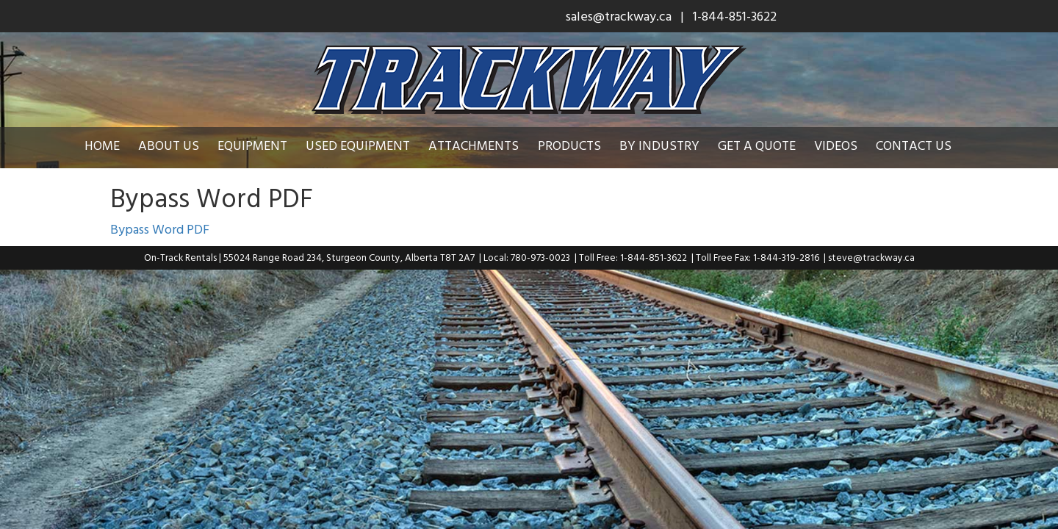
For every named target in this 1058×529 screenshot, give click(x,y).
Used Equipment (369, 145)
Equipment (263, 145)
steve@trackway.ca (871, 257)
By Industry (670, 145)
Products (580, 145)
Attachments (484, 145)
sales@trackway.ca (619, 16)
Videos (846, 145)
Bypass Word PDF (159, 229)
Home (113, 145)
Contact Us (924, 145)
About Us (179, 145)
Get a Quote (768, 145)
